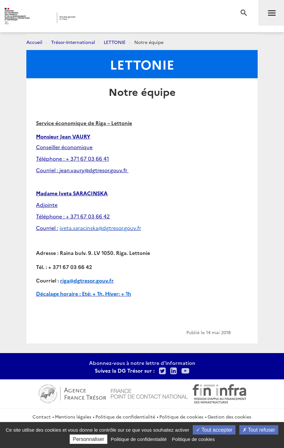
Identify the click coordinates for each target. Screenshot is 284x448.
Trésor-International (73, 42)
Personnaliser (88, 439)
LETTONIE (115, 42)
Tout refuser (259, 430)
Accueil (34, 42)
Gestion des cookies (229, 416)
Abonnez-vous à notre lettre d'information (142, 362)
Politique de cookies (181, 416)
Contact (41, 416)
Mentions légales (73, 416)
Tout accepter (214, 430)
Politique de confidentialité (125, 416)
